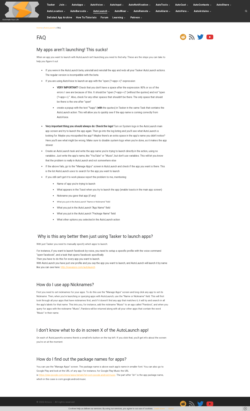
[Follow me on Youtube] (209, 37)
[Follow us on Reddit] (183, 37)
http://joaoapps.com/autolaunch (78, 267)
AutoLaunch (49, 28)
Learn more (159, 408)
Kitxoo (48, 402)
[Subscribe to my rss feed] (192, 37)
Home (39, 28)
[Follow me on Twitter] (200, 37)
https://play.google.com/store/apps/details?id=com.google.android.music (77, 375)
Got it (171, 408)
